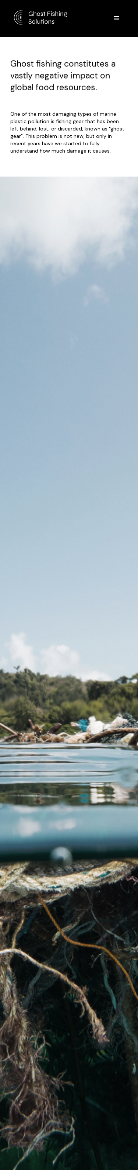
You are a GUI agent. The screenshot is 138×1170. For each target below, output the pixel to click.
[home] (45, 16)
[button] (117, 18)
